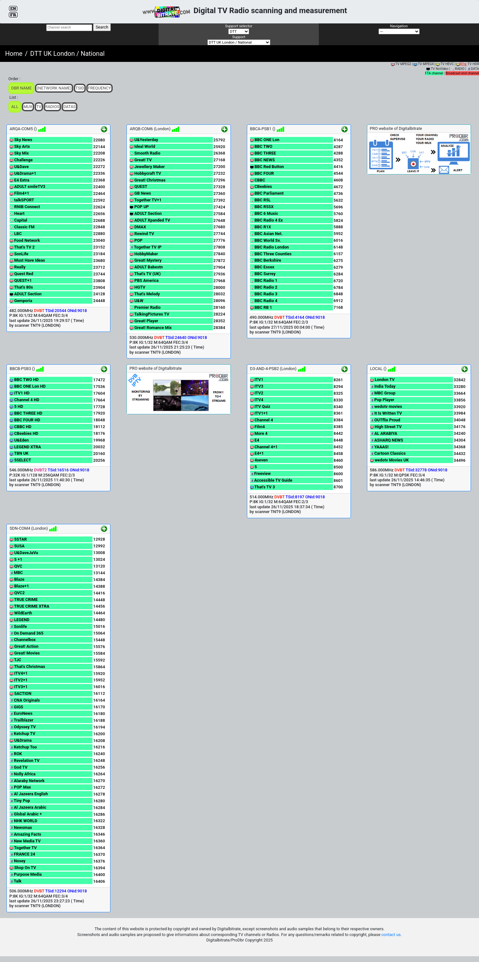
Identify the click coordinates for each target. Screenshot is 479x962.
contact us (391, 934)
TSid (79, 88)
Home (13, 53)
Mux (27, 106)
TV (38, 106)
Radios (52, 106)
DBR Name (21, 88)
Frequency (99, 88)
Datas (69, 106)
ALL (14, 106)
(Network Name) (54, 88)
